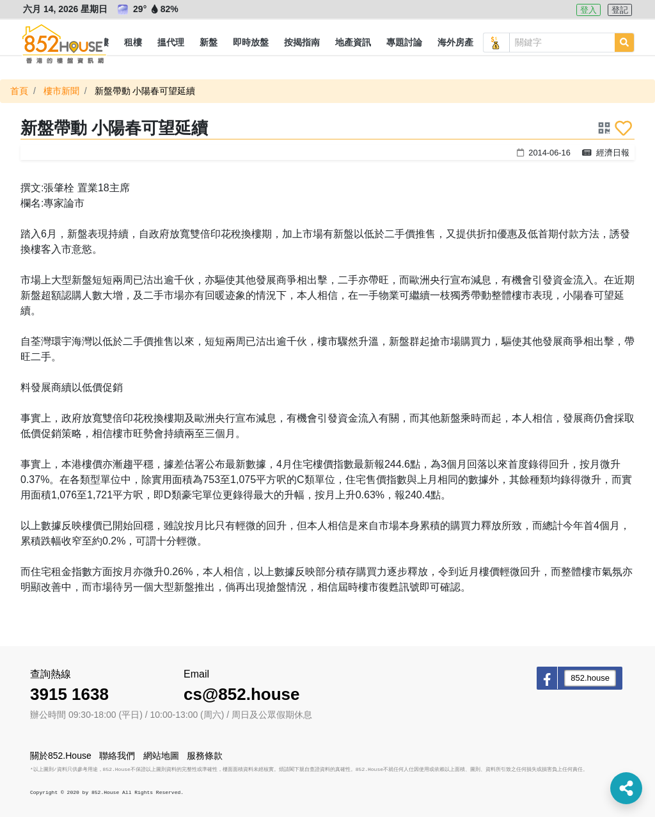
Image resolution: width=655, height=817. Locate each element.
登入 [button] (588, 10)
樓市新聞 (61, 91)
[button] (133, 42)
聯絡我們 (117, 755)
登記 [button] (620, 10)
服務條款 (205, 755)
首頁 (19, 91)
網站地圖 (161, 755)
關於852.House (60, 755)
